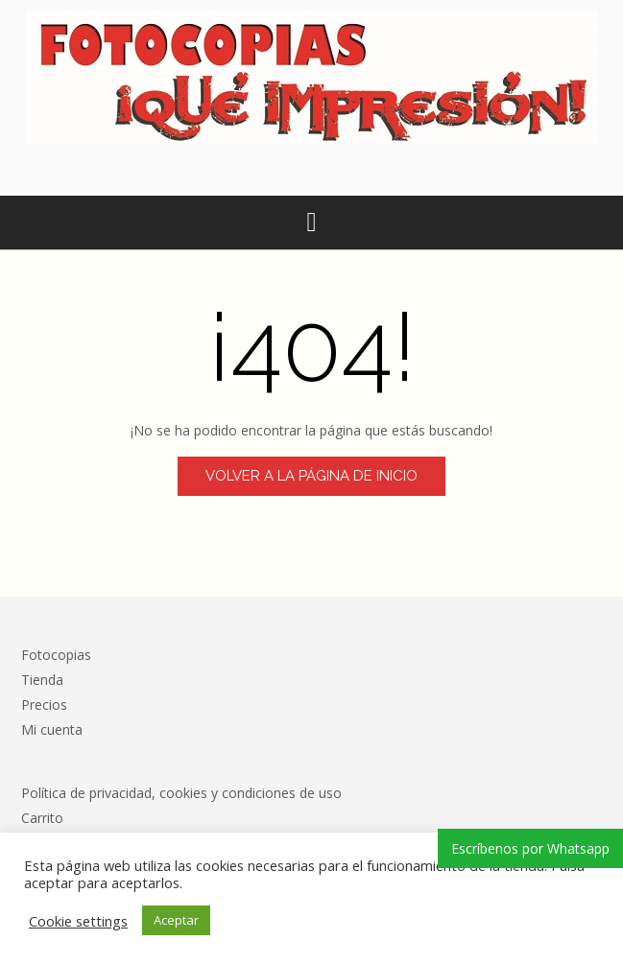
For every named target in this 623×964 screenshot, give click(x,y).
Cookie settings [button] (78, 920)
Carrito (42, 818)
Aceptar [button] (176, 920)
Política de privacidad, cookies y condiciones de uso (181, 793)
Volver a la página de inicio (311, 475)
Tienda (42, 679)
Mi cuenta (52, 729)
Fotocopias (56, 655)
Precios (44, 704)
